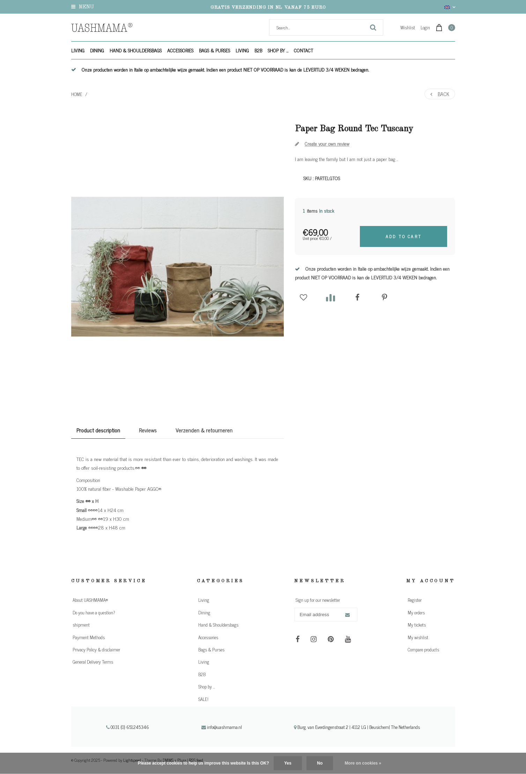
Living (77, 50)
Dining (97, 50)
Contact (303, 50)
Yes (287, 763)
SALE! (203, 699)
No (320, 763)
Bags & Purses (214, 50)
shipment (81, 624)
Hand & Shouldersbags (136, 50)
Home (76, 94)
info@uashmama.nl (221, 727)
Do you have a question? (94, 612)
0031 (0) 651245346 (127, 727)
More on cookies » (363, 763)
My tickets (417, 624)
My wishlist (418, 637)
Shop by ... (278, 50)
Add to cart (404, 236)
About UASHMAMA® (90, 600)
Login (425, 27)
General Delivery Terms (93, 661)
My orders (416, 612)
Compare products (423, 649)
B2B (258, 50)
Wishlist (407, 27)
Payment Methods (89, 637)
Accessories (180, 50)
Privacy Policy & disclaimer (96, 649)
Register (415, 600)
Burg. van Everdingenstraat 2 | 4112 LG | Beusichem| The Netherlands (357, 727)
